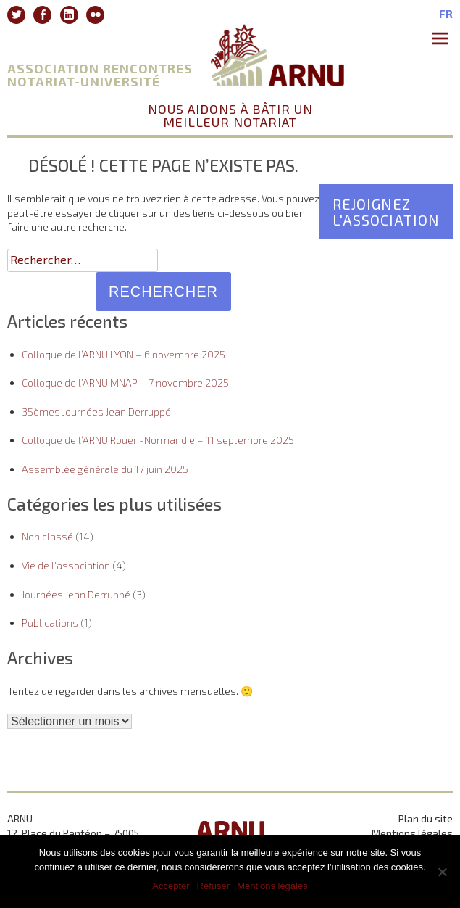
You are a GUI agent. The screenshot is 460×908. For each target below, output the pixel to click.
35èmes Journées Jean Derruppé (96, 411)
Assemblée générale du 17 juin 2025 (105, 469)
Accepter (170, 885)
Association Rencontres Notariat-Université (100, 74)
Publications (50, 622)
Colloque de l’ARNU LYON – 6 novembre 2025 (123, 354)
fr (446, 14)
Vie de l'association (66, 565)
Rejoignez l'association (386, 211)
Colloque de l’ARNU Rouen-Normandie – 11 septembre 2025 (158, 440)
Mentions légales (412, 833)
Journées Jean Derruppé (76, 594)
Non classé (47, 536)
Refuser (213, 885)
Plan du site (425, 818)
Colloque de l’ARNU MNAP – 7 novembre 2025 (125, 382)
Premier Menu (442, 40)
